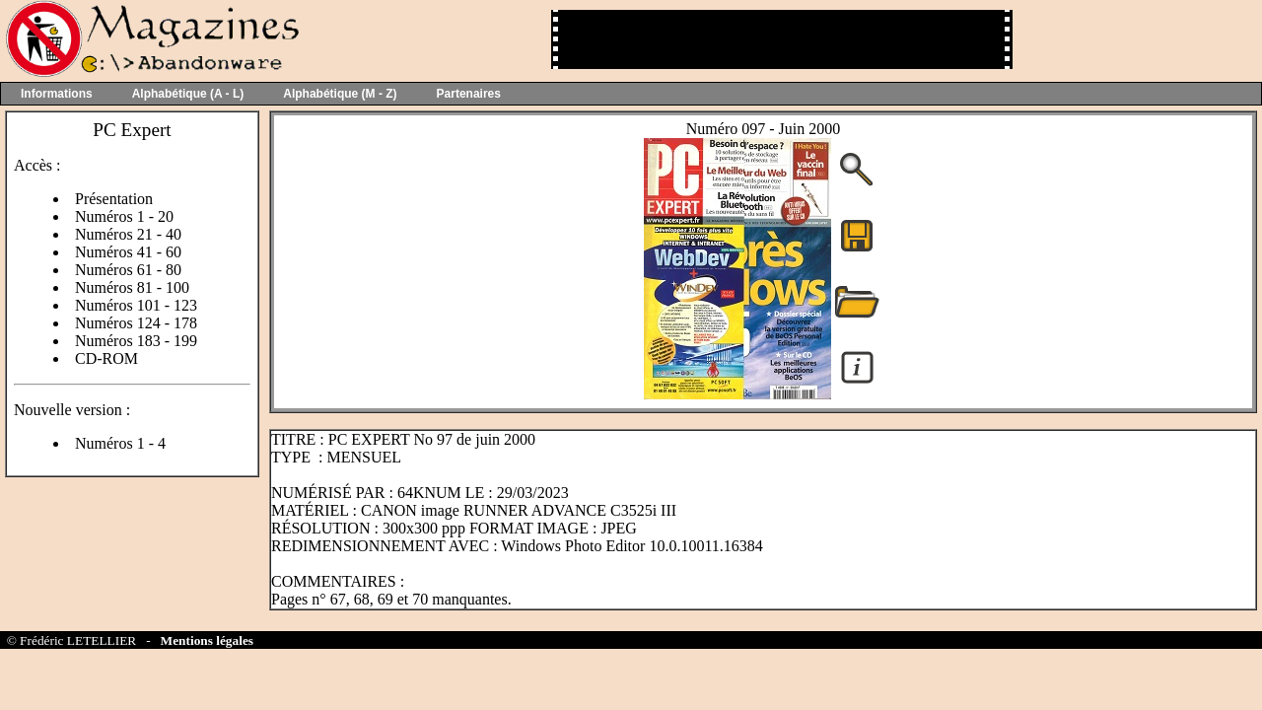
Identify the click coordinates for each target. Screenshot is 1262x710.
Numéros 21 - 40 (128, 234)
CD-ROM (106, 358)
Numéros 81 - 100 (132, 287)
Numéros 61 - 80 (128, 269)
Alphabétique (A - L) (188, 94)
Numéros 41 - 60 (128, 252)
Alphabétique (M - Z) (339, 94)
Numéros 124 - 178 (136, 323)
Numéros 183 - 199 (136, 340)
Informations (57, 94)
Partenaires (469, 94)
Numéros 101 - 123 (136, 305)
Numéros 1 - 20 (124, 216)
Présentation (114, 198)
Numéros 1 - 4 (120, 443)
